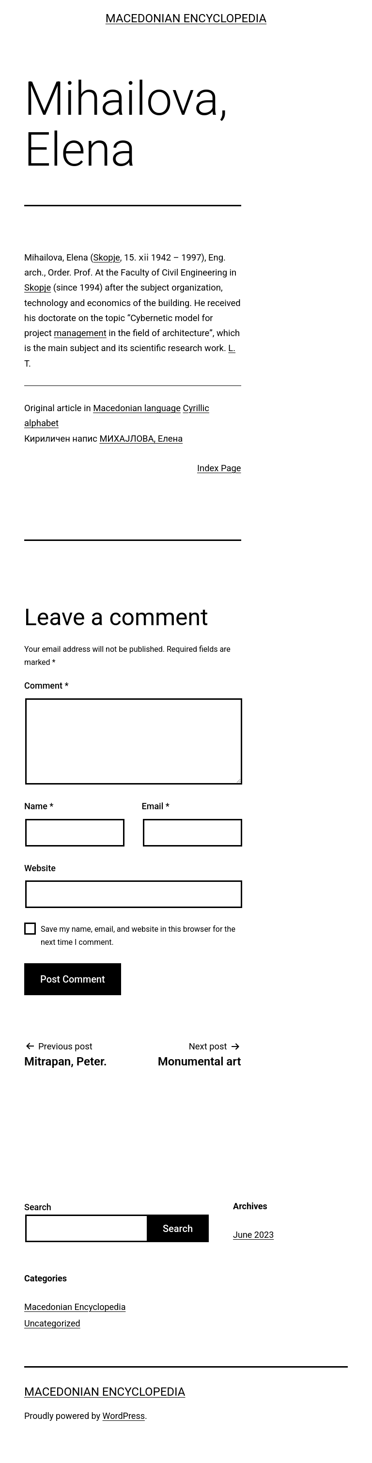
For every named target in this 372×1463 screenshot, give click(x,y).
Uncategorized (52, 1323)
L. (231, 348)
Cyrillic (196, 408)
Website (40, 868)
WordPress (124, 1416)
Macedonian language (137, 408)
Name (38, 806)
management (80, 333)
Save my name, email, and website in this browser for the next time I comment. (138, 935)
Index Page (219, 468)
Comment (46, 685)
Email (156, 806)
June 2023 (253, 1235)
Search (37, 1207)
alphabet (41, 423)
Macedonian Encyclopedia (186, 18)
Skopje (106, 257)
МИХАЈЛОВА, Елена (141, 438)
